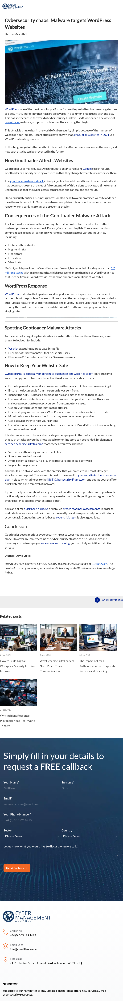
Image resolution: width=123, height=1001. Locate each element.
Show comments (112, 645)
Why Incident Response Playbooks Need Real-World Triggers (17, 766)
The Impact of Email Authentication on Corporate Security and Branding (97, 712)
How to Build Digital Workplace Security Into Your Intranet (18, 712)
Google (87, 168)
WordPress (12, 109)
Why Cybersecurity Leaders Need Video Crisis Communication (57, 712)
